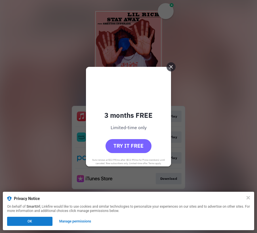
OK (30, 221)
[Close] (248, 197)
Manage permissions (75, 221)
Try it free (128, 146)
